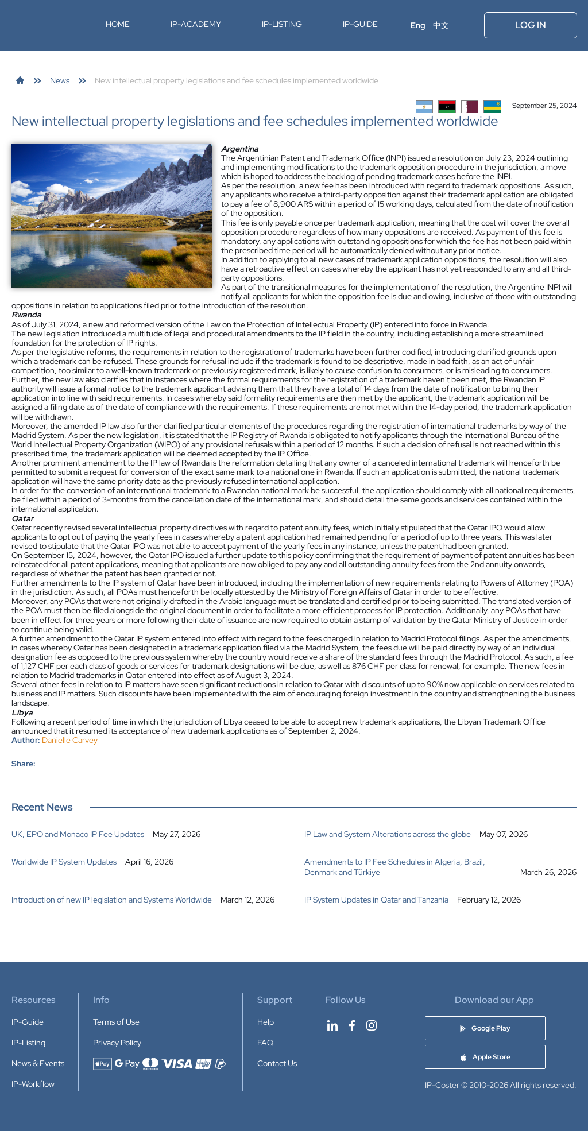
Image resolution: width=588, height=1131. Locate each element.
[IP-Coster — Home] (47, 25)
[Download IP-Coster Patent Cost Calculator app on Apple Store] (485, 1057)
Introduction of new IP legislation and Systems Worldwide (111, 899)
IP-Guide (360, 24)
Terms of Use (116, 1022)
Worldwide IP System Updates (64, 862)
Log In (530, 25)
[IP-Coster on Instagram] (371, 1025)
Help (265, 1022)
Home (118, 24)
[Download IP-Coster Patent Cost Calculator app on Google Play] (485, 1028)
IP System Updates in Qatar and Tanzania (376, 899)
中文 (441, 25)
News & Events (37, 1063)
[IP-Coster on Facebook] (352, 1025)
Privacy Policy (117, 1042)
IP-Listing (282, 24)
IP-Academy (196, 24)
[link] (20, 80)
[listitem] (147, 834)
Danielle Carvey (70, 740)
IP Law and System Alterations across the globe (387, 834)
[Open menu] (467, 25)
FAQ (265, 1042)
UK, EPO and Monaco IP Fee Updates (77, 834)
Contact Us (277, 1063)
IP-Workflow (33, 1084)
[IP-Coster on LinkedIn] (332, 1025)
